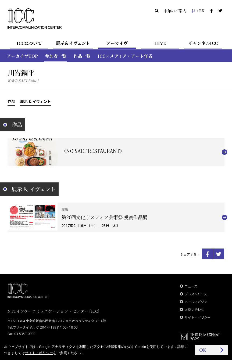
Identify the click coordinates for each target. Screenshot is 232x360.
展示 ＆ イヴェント (35, 101)
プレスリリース (196, 294)
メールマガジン (196, 302)
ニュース (191, 286)
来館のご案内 (175, 10)
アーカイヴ (117, 43)
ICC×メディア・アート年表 (125, 56)
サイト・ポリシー (197, 317)
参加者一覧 (55, 56)
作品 (11, 101)
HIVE (160, 43)
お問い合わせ (194, 309)
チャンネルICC (203, 43)
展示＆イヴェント (73, 43)
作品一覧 (82, 56)
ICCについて (29, 43)
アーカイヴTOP (22, 56)
